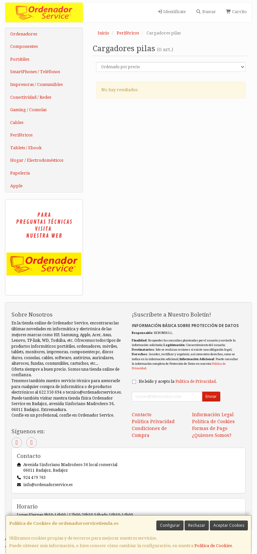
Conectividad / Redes (30, 97)
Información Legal (213, 414)
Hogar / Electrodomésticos (36, 160)
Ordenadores (23, 33)
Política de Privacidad (195, 381)
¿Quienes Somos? (211, 435)
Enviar (211, 396)
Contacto (141, 414)
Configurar (170, 525)
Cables (16, 122)
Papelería (20, 173)
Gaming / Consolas (28, 109)
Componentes (24, 46)
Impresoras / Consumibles (36, 84)
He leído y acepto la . (178, 381)
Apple (16, 185)
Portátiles (19, 59)
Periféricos (21, 135)
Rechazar (196, 525)
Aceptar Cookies (228, 525)
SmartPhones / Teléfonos (35, 71)
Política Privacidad (153, 421)
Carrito (236, 11)
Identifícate (171, 11)
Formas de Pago (209, 428)
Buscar (206, 11)
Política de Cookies (213, 545)
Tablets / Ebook (26, 147)
